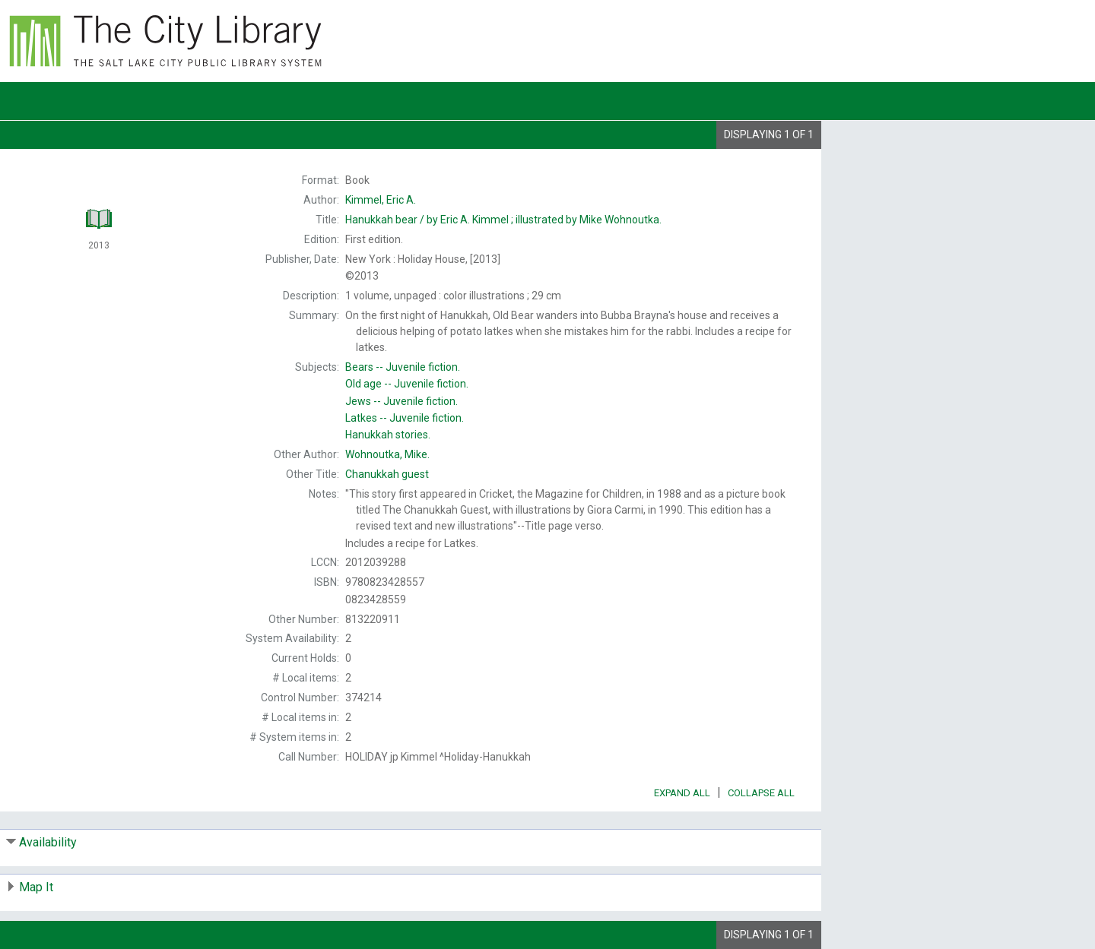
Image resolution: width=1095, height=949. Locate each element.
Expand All (682, 793)
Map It (36, 887)
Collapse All (761, 793)
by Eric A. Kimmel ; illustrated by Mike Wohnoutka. (503, 220)
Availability (48, 842)
